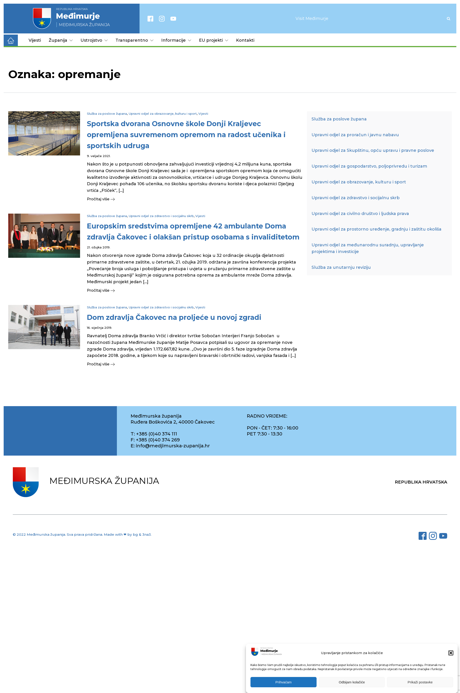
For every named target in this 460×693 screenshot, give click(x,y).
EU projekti (213, 40)
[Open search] (448, 18)
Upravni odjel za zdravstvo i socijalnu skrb (161, 216)
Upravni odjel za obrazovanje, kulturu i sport (163, 113)
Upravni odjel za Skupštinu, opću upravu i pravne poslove (373, 150)
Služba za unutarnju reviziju (341, 267)
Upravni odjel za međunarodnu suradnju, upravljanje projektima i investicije (368, 248)
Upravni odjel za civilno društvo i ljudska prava (360, 213)
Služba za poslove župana (107, 113)
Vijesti (35, 40)
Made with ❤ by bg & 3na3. (127, 534)
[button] (451, 653)
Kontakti (245, 40)
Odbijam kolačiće (352, 682)
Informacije (176, 40)
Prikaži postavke (420, 682)
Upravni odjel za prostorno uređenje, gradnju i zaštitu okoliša (376, 229)
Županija (61, 40)
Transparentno (134, 40)
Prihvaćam (283, 682)
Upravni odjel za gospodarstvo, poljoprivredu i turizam (369, 166)
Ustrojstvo (94, 40)
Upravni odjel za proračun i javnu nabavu (355, 134)
